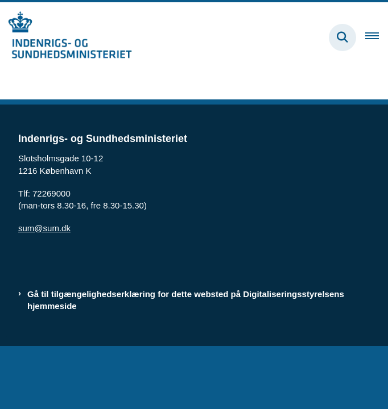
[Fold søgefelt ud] (342, 37)
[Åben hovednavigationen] (376, 37)
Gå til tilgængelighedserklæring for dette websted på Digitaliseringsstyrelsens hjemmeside (185, 300)
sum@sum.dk (44, 228)
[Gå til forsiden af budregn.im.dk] (66, 37)
